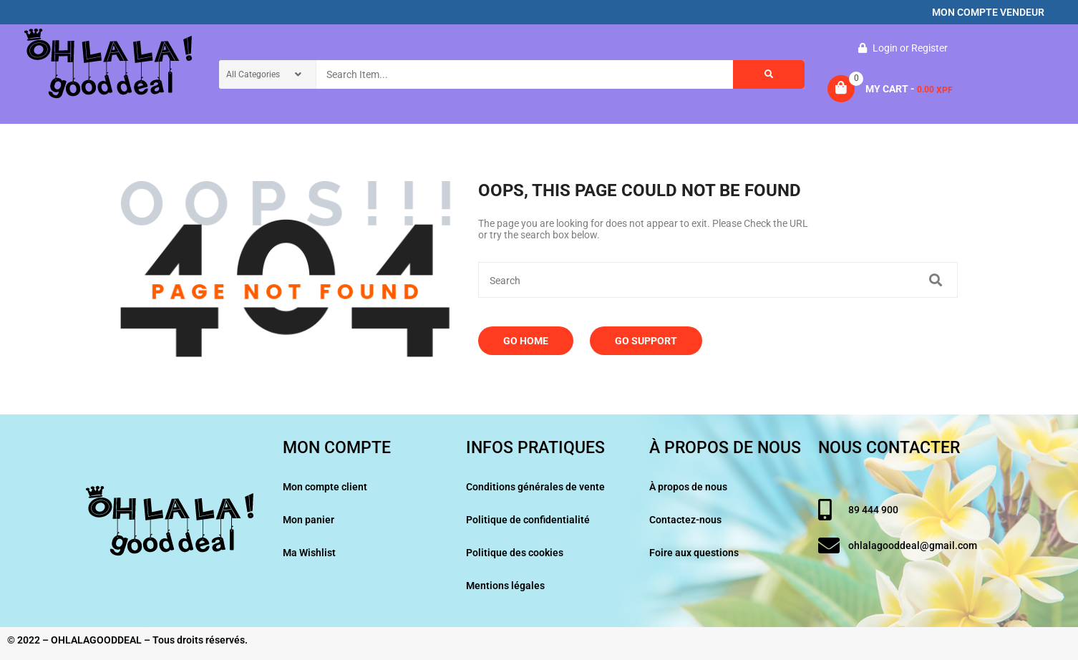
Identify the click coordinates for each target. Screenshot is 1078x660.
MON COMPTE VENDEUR (988, 12)
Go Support (646, 340)
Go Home (525, 340)
